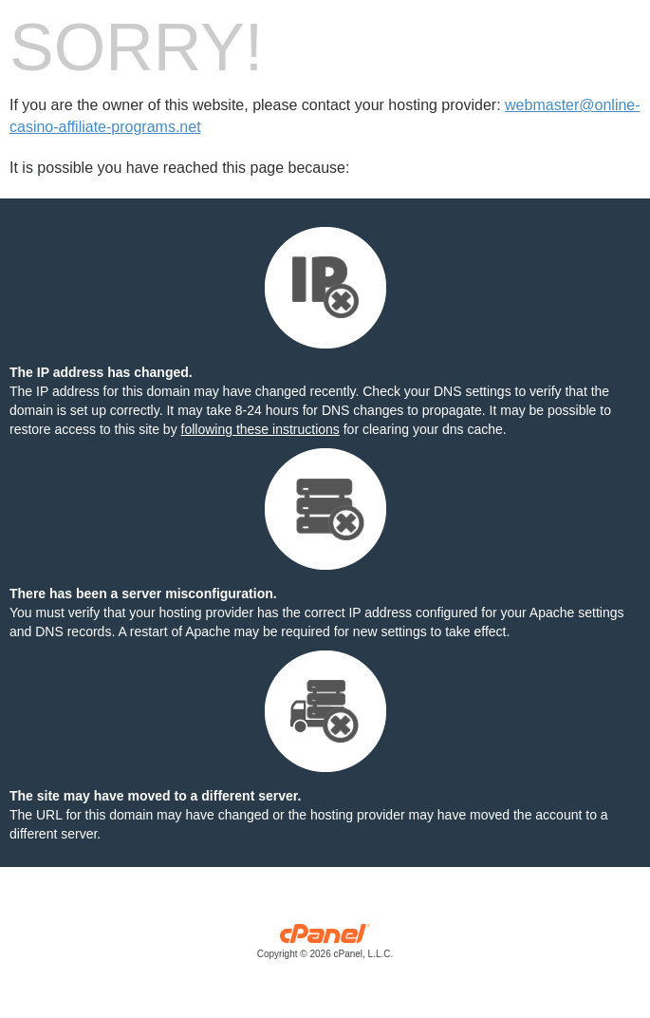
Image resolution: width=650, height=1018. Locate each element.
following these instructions (260, 429)
